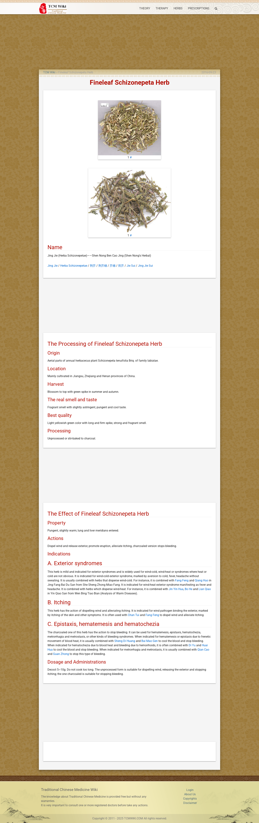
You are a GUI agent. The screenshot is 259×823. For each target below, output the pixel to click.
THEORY (144, 8)
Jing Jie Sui (145, 265)
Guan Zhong (61, 654)
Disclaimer (190, 803)
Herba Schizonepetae (73, 265)
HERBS (178, 8)
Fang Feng (181, 580)
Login (190, 790)
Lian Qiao (205, 589)
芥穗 (112, 265)
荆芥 (93, 265)
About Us (190, 794)
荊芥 (121, 265)
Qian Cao (203, 649)
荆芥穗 (102, 265)
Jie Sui (131, 265)
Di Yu (192, 645)
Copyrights (190, 798)
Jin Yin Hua (176, 589)
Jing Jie (52, 265)
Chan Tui (133, 615)
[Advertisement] (129, 41)
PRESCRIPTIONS (198, 8)
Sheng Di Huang (124, 641)
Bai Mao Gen (149, 641)
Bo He (188, 589)
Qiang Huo (201, 580)
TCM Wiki (49, 72)
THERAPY (162, 8)
